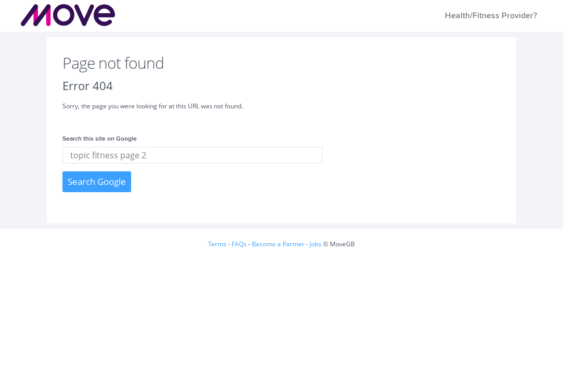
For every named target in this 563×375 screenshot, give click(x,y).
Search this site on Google (99, 139)
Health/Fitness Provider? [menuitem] (491, 15)
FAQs (239, 244)
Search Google (97, 182)
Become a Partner (278, 244)
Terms (217, 244)
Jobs (316, 244)
